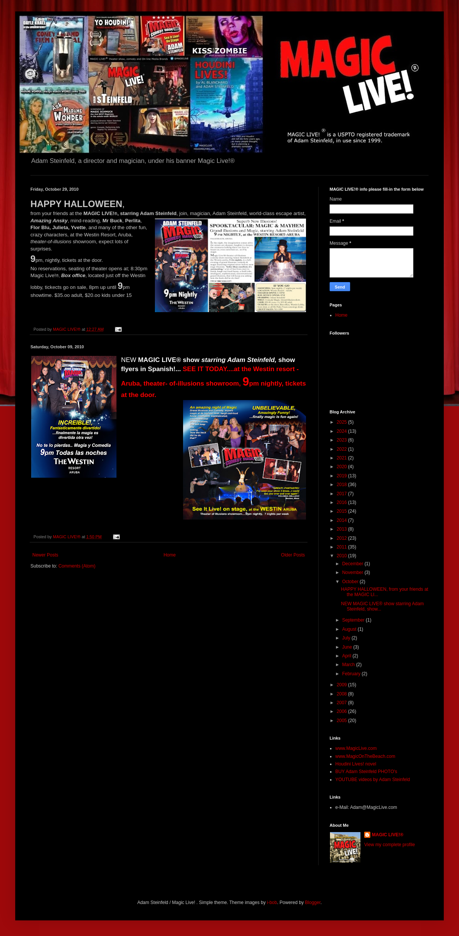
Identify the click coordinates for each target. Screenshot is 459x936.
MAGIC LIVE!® (387, 834)
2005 (342, 720)
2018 (342, 484)
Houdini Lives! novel (355, 764)
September (354, 620)
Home (170, 555)
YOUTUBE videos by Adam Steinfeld (372, 779)
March (349, 664)
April (347, 656)
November (353, 572)
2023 (342, 440)
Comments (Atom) (76, 566)
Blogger (312, 902)
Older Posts (293, 555)
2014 (342, 520)
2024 (342, 431)
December (353, 563)
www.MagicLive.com (356, 748)
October (351, 581)
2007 (342, 702)
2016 (342, 502)
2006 (342, 711)
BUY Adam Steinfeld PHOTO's (366, 771)
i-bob (272, 902)
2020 (342, 466)
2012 (342, 538)
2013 (342, 529)
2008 (342, 694)
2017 (342, 493)
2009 (342, 684)
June (347, 647)
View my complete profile (389, 844)
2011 (342, 547)
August (350, 629)
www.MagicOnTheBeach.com (365, 756)
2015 (342, 511)
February (352, 673)
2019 (342, 475)
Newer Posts (45, 555)
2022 (342, 449)
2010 (342, 555)
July (347, 638)
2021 (342, 458)
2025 (342, 422)
